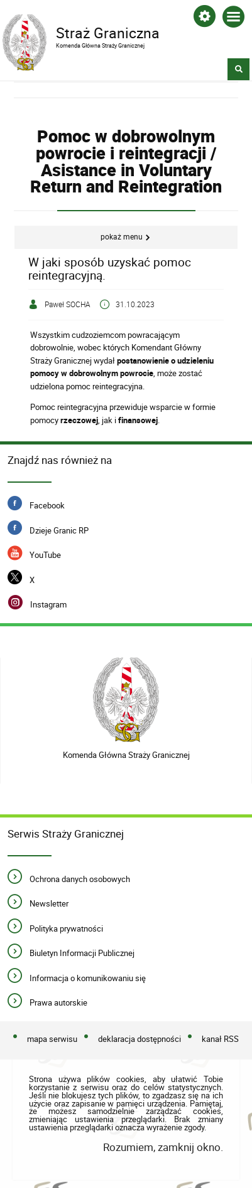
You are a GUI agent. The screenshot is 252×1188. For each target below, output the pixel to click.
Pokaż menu (122, 236)
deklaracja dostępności (139, 1038)
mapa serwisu (52, 1038)
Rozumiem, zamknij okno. (163, 1147)
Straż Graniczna (116, 32)
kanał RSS (220, 1038)
